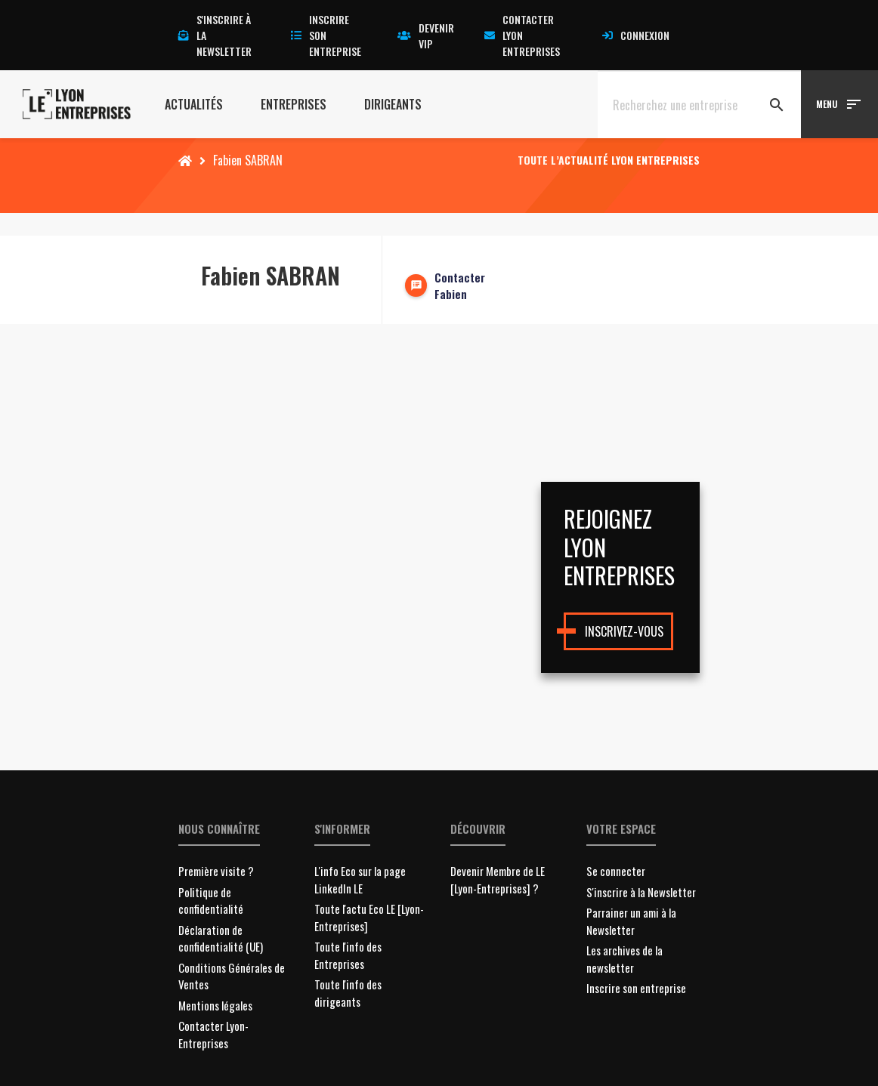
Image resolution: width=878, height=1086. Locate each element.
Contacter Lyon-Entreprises (213, 1034)
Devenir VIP (425, 35)
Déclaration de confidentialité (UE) (220, 938)
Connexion (635, 35)
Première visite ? (216, 870)
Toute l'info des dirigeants (348, 993)
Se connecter (615, 870)
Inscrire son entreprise (326, 35)
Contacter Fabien (459, 286)
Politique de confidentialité (210, 901)
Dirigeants (393, 104)
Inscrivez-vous (624, 631)
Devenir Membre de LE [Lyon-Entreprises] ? (497, 879)
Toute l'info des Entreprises (348, 955)
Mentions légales (215, 1005)
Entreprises (293, 104)
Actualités (194, 104)
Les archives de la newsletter (624, 959)
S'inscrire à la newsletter (215, 35)
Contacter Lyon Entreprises (522, 35)
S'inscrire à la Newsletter (641, 892)
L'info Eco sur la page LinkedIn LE (360, 879)
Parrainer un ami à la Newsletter (631, 921)
